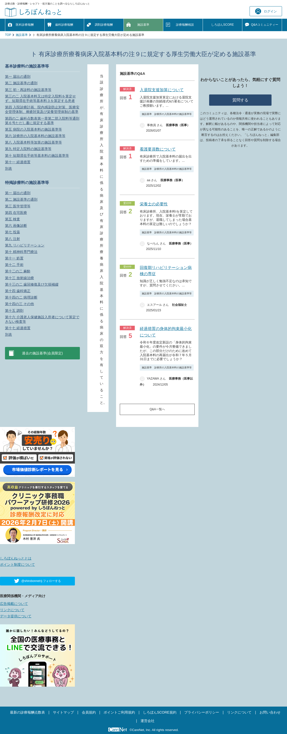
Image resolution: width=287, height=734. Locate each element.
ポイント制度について (17, 565)
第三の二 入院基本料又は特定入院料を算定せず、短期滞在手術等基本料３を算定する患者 (40, 98)
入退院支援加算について (162, 90)
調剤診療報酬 (104, 24)
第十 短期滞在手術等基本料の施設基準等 (37, 156)
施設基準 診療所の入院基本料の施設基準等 (167, 114)
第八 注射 (12, 239)
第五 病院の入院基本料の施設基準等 (33, 129)
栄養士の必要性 (154, 204)
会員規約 (89, 712)
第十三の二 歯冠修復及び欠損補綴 (31, 284)
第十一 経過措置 (17, 162)
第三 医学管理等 (17, 206)
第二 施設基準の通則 (21, 83)
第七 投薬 (12, 232)
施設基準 (143, 24)
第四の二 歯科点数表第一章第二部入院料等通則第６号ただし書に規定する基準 (42, 120)
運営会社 (147, 721)
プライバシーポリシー (201, 712)
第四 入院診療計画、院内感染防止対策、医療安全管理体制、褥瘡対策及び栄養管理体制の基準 (42, 109)
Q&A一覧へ (157, 409)
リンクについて (12, 610)
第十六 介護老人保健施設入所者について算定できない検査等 (42, 319)
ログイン (266, 11)
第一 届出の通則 (17, 77)
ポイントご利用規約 (119, 712)
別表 (8, 168)
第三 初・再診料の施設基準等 (28, 90)
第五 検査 (12, 219)
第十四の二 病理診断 (21, 297)
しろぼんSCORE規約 (159, 712)
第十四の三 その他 (19, 304)
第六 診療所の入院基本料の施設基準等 (35, 136)
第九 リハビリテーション (24, 245)
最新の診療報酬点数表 (27, 712)
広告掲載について (14, 604)
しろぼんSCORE (222, 24)
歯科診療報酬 (64, 24)
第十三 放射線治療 (19, 278)
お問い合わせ (270, 712)
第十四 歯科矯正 (17, 291)
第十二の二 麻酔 (17, 271)
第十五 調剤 (14, 311)
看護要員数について (158, 149)
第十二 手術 (14, 265)
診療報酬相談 (185, 24)
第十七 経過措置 (17, 328)
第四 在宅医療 (16, 213)
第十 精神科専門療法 (21, 252)
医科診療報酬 (25, 24)
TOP (8, 35)
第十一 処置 (14, 258)
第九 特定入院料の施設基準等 (28, 149)
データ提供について (15, 616)
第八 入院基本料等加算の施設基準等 (33, 142)
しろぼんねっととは (15, 558)
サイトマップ (63, 712)
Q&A (264, 25)
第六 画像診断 (16, 226)
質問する (240, 100)
